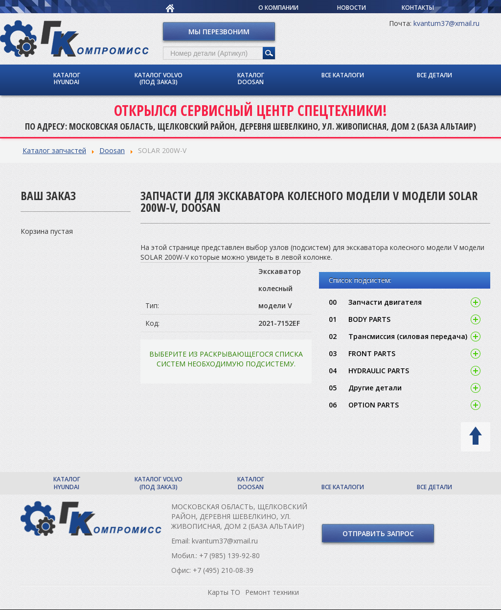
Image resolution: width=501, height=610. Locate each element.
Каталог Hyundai (66, 78)
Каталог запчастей (54, 150)
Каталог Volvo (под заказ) (158, 78)
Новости (351, 7)
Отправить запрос (378, 533)
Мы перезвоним (219, 31)
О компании (278, 7)
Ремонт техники (272, 592)
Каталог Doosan (250, 78)
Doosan (112, 150)
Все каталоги (342, 75)
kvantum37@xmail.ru (446, 23)
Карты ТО (223, 592)
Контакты (418, 7)
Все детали (434, 75)
